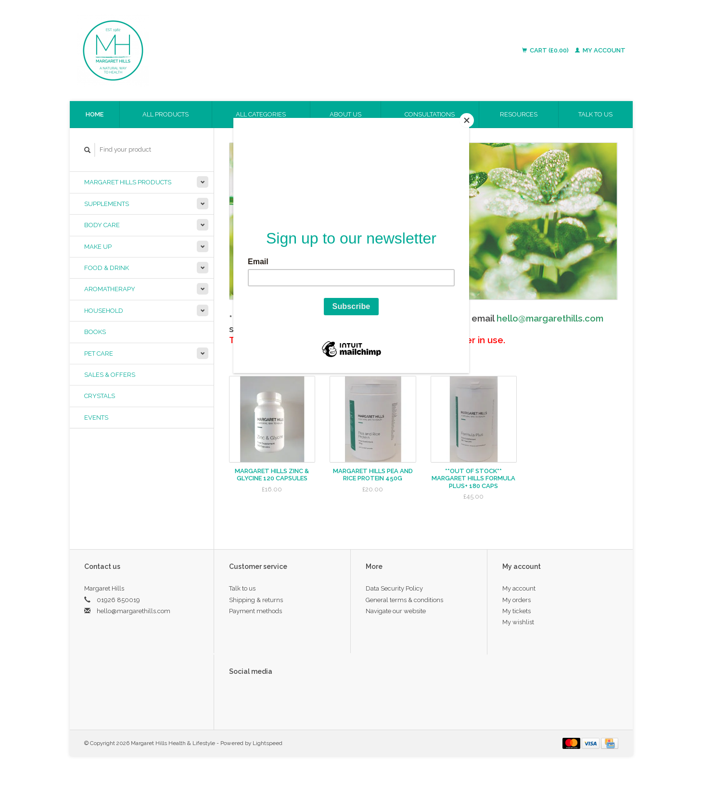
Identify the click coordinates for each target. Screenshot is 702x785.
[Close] (466, 120)
